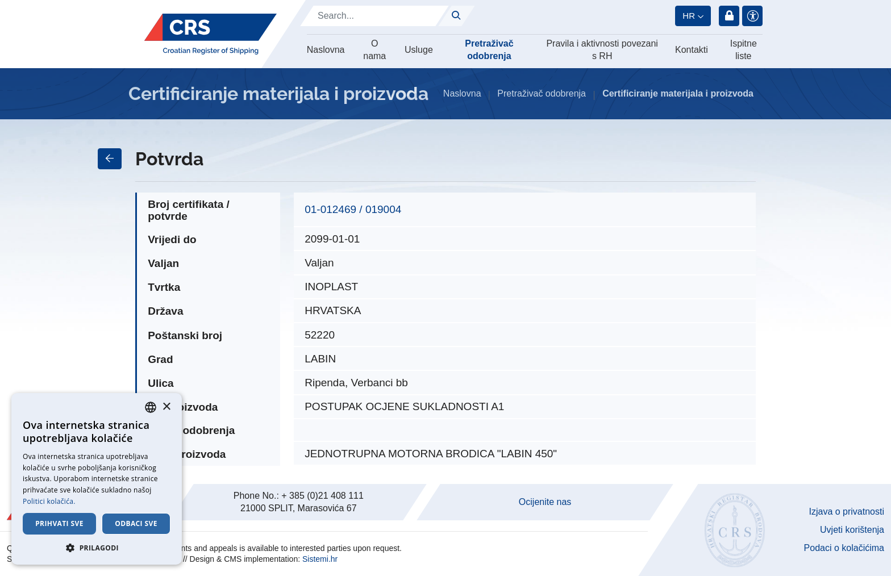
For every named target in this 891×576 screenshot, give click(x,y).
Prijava (729, 16)
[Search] (374, 16)
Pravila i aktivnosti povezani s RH (602, 50)
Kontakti (691, 50)
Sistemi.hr (320, 559)
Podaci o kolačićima (844, 548)
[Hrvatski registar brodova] (210, 34)
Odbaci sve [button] (136, 523)
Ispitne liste (743, 50)
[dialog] (96, 479)
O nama (374, 50)
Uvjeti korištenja (852, 530)
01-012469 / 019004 (353, 209)
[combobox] (150, 407)
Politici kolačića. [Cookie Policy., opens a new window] (49, 501)
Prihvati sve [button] (59, 523)
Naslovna (326, 50)
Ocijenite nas (545, 502)
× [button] (166, 407)
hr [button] (688, 15)
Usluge (419, 50)
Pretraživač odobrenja (489, 50)
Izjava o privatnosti (846, 511)
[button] (96, 547)
